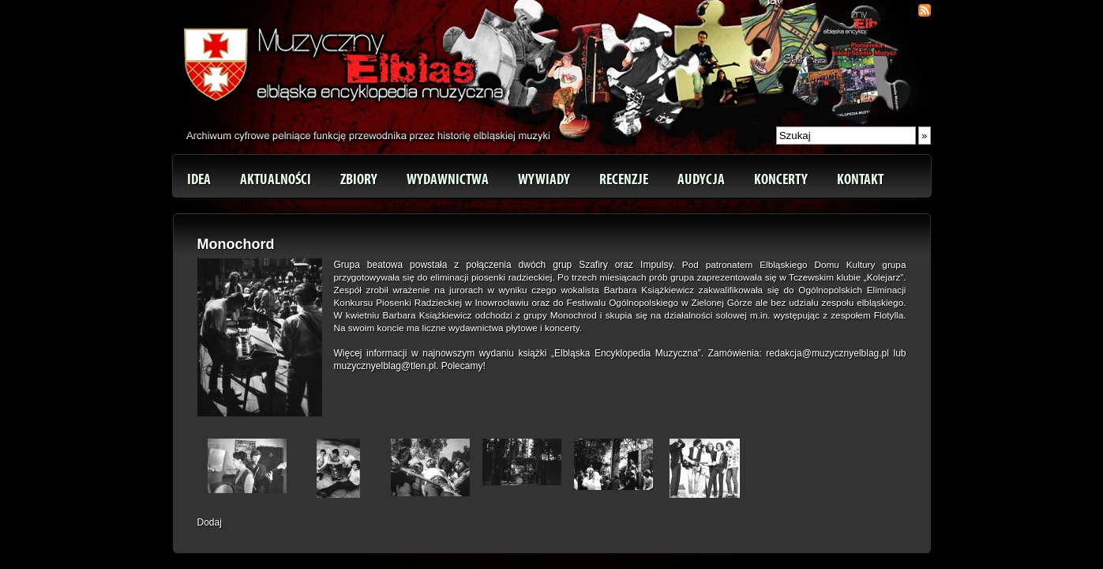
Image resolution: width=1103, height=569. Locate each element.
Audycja (701, 179)
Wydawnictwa (448, 179)
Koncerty (781, 179)
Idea (199, 179)
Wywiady (544, 179)
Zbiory (358, 179)
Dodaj (209, 522)
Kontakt (860, 179)
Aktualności (275, 179)
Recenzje (623, 179)
